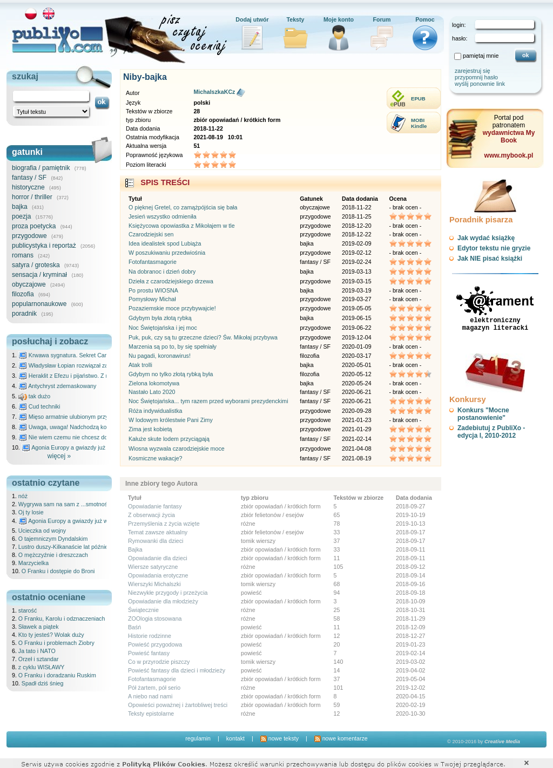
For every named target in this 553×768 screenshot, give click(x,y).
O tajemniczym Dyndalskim (53, 538)
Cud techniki (39, 406)
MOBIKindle (419, 123)
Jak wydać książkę (486, 238)
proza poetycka (34, 226)
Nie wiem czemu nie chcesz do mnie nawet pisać (86, 437)
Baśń (134, 627)
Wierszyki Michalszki (154, 584)
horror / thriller (32, 197)
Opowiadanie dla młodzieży (163, 601)
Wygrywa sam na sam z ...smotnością (66, 504)
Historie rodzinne (149, 636)
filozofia (23, 294)
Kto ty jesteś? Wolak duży (51, 634)
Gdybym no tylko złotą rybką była (171, 374)
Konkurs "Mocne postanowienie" (483, 414)
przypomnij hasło (476, 77)
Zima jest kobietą (150, 429)
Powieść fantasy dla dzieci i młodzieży (176, 670)
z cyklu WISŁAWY (41, 667)
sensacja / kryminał (39, 274)
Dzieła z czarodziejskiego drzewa (171, 281)
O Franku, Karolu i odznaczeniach (61, 618)
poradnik (24, 313)
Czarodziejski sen (151, 234)
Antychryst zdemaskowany (57, 386)
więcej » (59, 456)
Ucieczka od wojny (42, 530)
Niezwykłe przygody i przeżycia (167, 592)
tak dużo (34, 396)
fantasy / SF (29, 177)
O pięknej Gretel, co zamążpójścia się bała (183, 207)
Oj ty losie (31, 512)
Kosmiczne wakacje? (156, 458)
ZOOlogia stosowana (155, 618)
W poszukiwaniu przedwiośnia (167, 252)
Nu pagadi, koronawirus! (160, 355)
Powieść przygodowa (155, 644)
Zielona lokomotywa (154, 383)
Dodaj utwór (252, 19)
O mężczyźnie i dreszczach (53, 555)
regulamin (198, 738)
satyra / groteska (36, 265)
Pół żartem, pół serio (154, 687)
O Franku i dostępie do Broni (58, 571)
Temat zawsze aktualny (157, 532)
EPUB (418, 98)
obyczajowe (29, 284)
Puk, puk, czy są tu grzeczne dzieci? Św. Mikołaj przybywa (203, 337)
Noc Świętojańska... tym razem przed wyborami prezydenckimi (208, 401)
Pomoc (425, 19)
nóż (23, 496)
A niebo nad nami (150, 696)
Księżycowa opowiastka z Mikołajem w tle (182, 225)
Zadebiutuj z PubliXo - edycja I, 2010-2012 (491, 431)
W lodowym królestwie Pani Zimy (171, 420)
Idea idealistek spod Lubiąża (165, 243)
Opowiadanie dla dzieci (157, 558)
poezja (21, 216)
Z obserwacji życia (151, 515)
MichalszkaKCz (214, 92)
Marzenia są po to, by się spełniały (173, 346)
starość (27, 610)
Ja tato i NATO (37, 651)
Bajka (135, 549)
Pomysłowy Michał (152, 299)
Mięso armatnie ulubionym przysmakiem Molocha (86, 416)
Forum (381, 19)
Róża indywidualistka (156, 410)
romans (22, 255)
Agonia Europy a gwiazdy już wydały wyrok (81, 447)
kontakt (235, 738)
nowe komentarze (341, 738)
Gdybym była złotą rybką (160, 318)
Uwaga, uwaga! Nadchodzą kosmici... (71, 427)
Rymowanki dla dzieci (155, 541)
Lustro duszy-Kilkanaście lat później (64, 546)
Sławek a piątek (38, 626)
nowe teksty (279, 738)
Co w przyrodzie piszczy (159, 661)
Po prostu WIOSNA (153, 290)
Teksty (296, 19)
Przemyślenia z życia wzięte (164, 523)
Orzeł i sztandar (38, 659)
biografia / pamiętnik (41, 168)
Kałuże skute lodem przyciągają (169, 439)
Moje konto (338, 19)
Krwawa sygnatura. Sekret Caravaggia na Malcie (85, 355)
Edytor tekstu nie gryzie (493, 248)
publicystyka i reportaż (44, 245)
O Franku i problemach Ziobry (56, 643)
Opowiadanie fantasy (155, 506)
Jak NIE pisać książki (489, 258)
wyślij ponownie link (480, 83)
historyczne (28, 187)
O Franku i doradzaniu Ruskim (57, 675)
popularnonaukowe (39, 304)
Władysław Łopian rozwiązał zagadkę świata (80, 365)
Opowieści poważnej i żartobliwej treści (177, 705)
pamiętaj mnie (480, 55)
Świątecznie (143, 610)
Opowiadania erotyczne (158, 575)
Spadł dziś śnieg (43, 683)
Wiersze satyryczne (153, 566)
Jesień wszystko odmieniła (163, 216)
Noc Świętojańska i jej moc (163, 327)
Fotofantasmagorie (153, 262)
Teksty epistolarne (151, 713)
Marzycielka (33, 563)
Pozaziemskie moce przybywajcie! (172, 308)
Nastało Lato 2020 (152, 392)
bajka (20, 206)
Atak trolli (140, 365)
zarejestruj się (472, 70)
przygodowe (29, 236)
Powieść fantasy (149, 653)
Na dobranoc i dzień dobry (162, 271)
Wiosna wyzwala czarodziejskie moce (177, 448)
